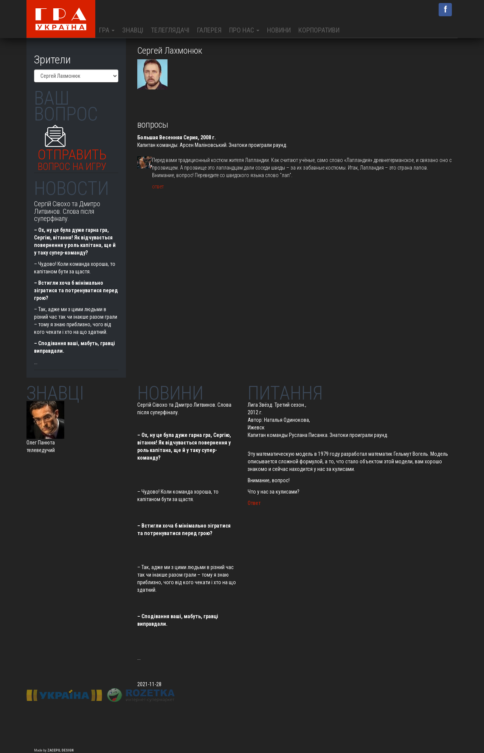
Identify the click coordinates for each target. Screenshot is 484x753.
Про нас (244, 30)
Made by (54, 750)
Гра (107, 30)
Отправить (72, 158)
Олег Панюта (40, 443)
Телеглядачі (170, 30)
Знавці (132, 30)
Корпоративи (319, 30)
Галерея (209, 30)
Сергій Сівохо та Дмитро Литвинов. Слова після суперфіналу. (67, 211)
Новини (279, 30)
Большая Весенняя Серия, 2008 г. (176, 137)
